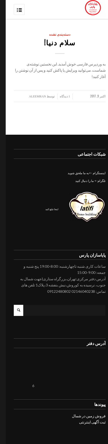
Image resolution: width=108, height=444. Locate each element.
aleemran (31, 96)
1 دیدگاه (59, 96)
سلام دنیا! (54, 42)
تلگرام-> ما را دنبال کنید (85, 181)
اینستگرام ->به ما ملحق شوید (81, 173)
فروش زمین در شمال (83, 416)
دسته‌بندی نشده (54, 34)
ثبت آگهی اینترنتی (86, 422)
